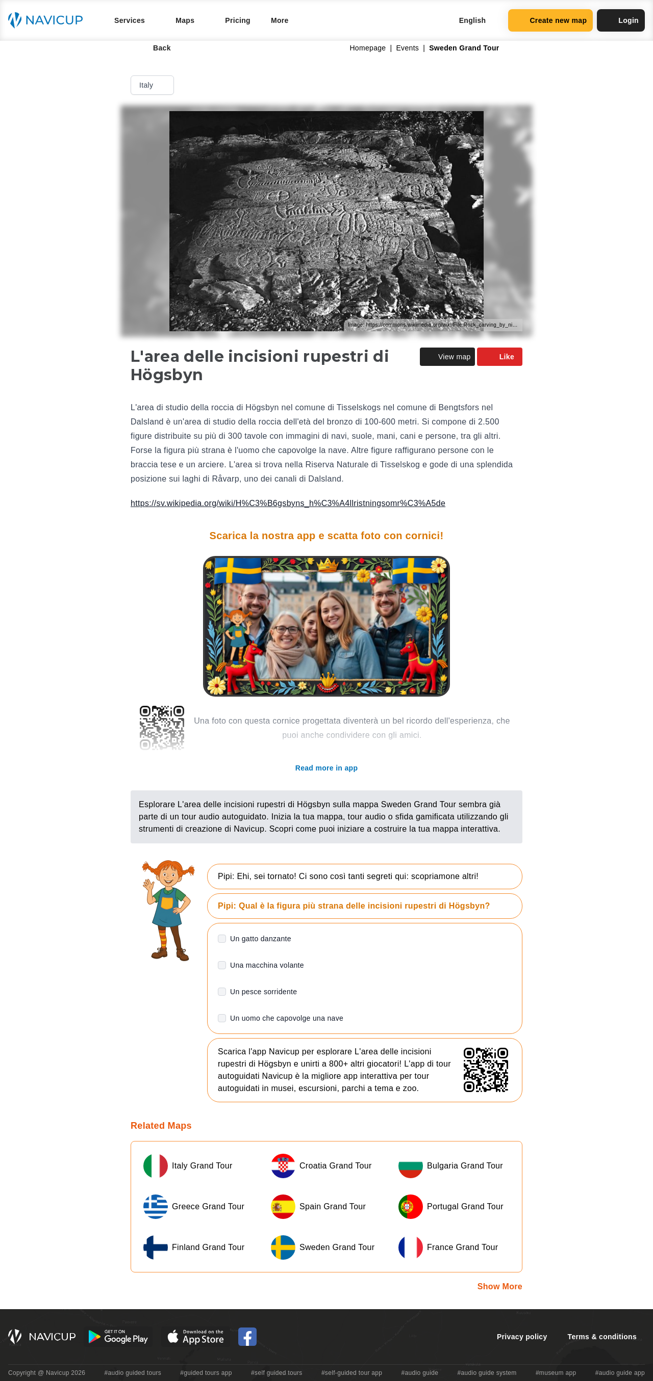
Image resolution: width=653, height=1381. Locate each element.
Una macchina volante (267, 965)
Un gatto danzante (260, 939)
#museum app (556, 1372)
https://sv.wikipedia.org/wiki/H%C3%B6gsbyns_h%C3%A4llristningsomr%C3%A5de (288, 503)
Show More (500, 1286)
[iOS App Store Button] (195, 1336)
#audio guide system (486, 1372)
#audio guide (420, 1372)
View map (447, 357)
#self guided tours (277, 1372)
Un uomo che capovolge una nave (286, 1018)
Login (621, 20)
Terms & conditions (602, 1337)
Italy (153, 85)
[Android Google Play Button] (118, 1336)
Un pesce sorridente (263, 992)
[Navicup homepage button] (49, 20)
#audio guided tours (133, 1372)
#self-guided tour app (351, 1372)
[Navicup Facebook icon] (247, 1336)
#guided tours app (206, 1372)
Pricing (237, 20)
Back (155, 48)
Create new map (550, 20)
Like (499, 357)
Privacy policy (522, 1337)
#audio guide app (620, 1372)
